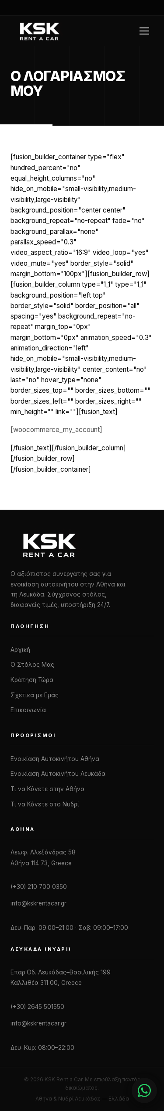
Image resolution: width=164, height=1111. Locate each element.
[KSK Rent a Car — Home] (39, 31)
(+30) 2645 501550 (37, 1006)
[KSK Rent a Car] (82, 544)
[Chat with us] (144, 1090)
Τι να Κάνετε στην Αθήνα (47, 788)
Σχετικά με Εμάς (34, 695)
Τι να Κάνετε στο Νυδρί (44, 804)
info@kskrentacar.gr (38, 903)
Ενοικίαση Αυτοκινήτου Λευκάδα (57, 773)
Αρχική (20, 649)
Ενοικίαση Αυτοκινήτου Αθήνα (54, 758)
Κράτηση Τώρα (31, 679)
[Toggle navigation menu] (146, 31)
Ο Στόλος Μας (32, 664)
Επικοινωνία (28, 709)
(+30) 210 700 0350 (38, 886)
